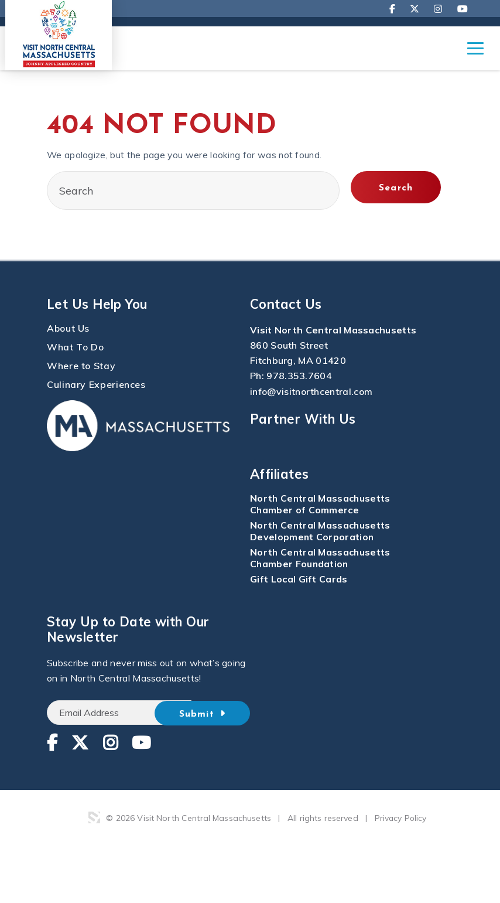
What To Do (76, 347)
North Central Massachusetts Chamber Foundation (321, 557)
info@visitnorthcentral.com (312, 391)
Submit (212, 712)
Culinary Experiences (96, 385)
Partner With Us (303, 418)
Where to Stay (81, 366)
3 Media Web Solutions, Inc (94, 817)
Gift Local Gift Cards (299, 578)
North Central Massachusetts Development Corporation (321, 530)
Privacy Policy (400, 817)
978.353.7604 (299, 376)
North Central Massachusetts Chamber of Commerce (321, 503)
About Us (69, 329)
